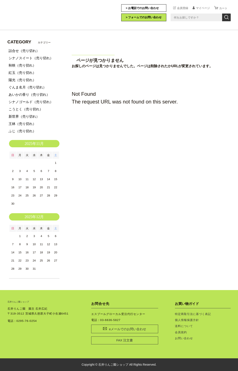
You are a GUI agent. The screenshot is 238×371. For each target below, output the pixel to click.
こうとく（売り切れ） (26, 109)
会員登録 (182, 7)
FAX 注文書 (124, 340)
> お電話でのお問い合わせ (142, 8)
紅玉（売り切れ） (22, 73)
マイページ (203, 7)
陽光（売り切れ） (22, 80)
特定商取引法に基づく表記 (193, 314)
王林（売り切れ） (22, 124)
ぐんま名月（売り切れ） (27, 87)
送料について (184, 326)
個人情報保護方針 (187, 320)
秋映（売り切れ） (22, 65)
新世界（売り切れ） (24, 116)
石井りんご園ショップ (29, 14)
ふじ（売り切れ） (22, 131)
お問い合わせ (184, 338)
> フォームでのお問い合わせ (144, 17)
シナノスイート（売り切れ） (31, 58)
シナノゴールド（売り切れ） (31, 102)
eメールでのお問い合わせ (127, 329)
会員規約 (181, 332)
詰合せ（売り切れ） (24, 51)
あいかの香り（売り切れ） (29, 94)
